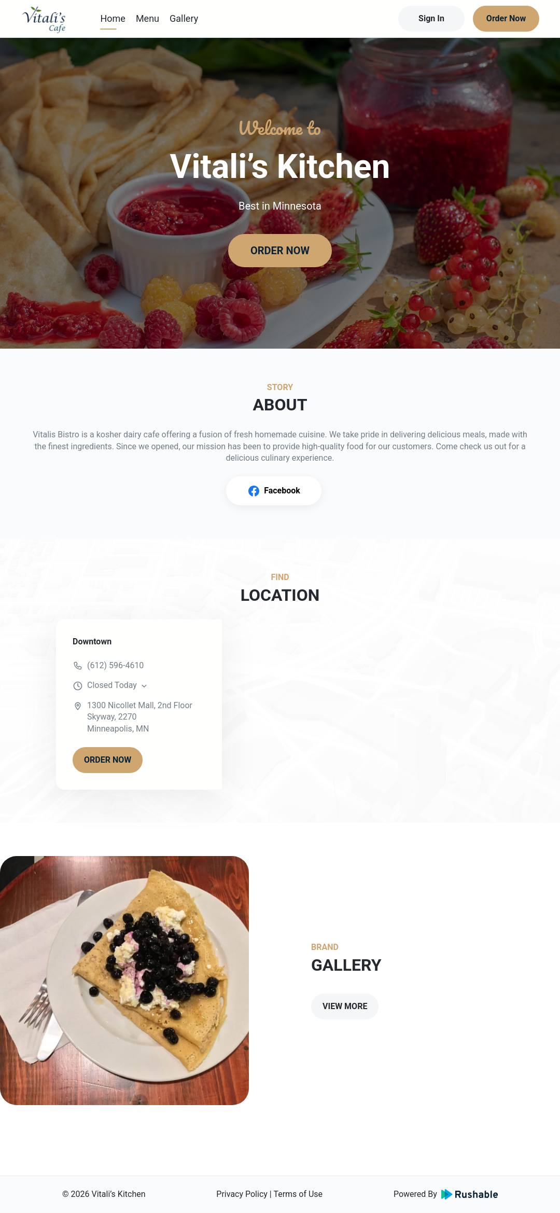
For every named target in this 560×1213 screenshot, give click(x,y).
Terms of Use (298, 1194)
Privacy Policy (242, 1194)
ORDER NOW (280, 250)
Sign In (431, 18)
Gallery (184, 18)
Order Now (506, 18)
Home (112, 18)
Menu (147, 18)
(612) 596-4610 (115, 665)
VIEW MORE (345, 1006)
